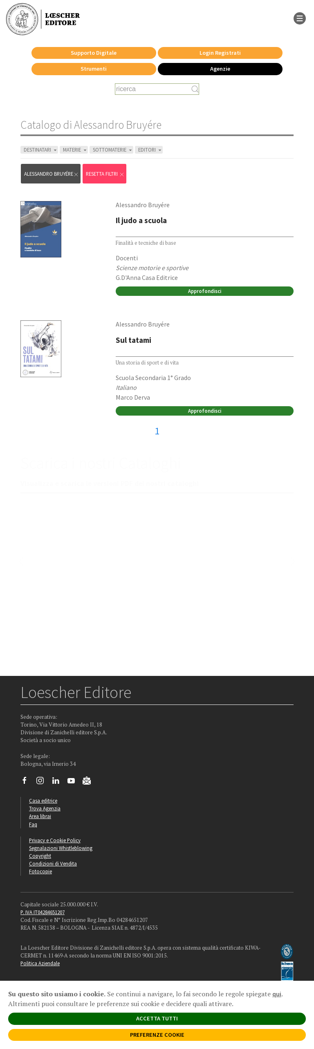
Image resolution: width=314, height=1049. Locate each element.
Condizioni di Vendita (53, 863)
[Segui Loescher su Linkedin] (59, 782)
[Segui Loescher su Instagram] (43, 782)
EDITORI (150, 149)
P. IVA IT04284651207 (42, 912)
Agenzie (220, 68)
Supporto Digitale (94, 52)
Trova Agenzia (45, 808)
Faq (33, 824)
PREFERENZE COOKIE (157, 1034)
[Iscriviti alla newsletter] (90, 781)
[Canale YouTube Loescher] (74, 782)
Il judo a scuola (141, 220)
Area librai (40, 816)
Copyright (40, 855)
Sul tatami (133, 340)
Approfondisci (204, 291)
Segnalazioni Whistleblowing (60, 848)
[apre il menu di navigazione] (300, 17)
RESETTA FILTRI (105, 173)
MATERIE (75, 149)
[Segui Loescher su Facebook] (27, 782)
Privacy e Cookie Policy (55, 840)
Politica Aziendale (40, 963)
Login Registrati (220, 52)
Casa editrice (43, 800)
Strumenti (94, 68)
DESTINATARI (41, 149)
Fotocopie (40, 871)
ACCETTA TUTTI (157, 1018)
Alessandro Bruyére (51, 173)
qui (276, 994)
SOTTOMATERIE (113, 149)
